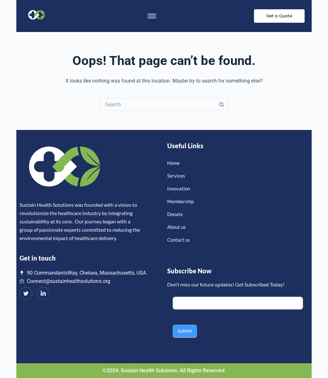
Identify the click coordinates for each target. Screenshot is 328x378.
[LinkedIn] (43, 293)
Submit (185, 331)
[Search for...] (157, 104)
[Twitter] (26, 293)
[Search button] (221, 104)
